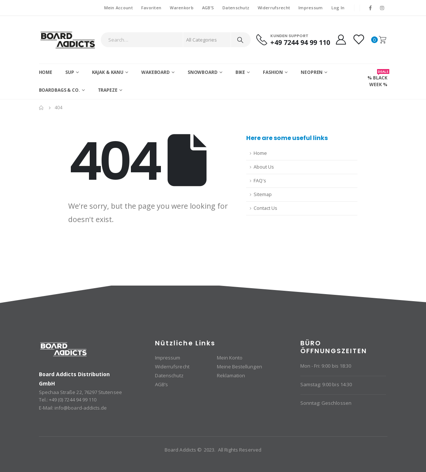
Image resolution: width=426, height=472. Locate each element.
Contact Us (265, 208)
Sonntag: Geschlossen (325, 403)
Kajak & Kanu (108, 72)
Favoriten (151, 7)
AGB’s (161, 384)
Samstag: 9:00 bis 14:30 (326, 384)
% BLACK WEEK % (377, 78)
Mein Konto (230, 357)
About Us (264, 167)
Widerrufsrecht (274, 7)
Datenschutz (235, 7)
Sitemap (263, 194)
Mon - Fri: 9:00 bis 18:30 (325, 365)
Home (46, 72)
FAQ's (260, 181)
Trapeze (108, 90)
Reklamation (231, 375)
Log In (338, 7)
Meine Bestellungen (239, 366)
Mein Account (118, 7)
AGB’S (208, 7)
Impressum (310, 7)
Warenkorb (181, 7)
